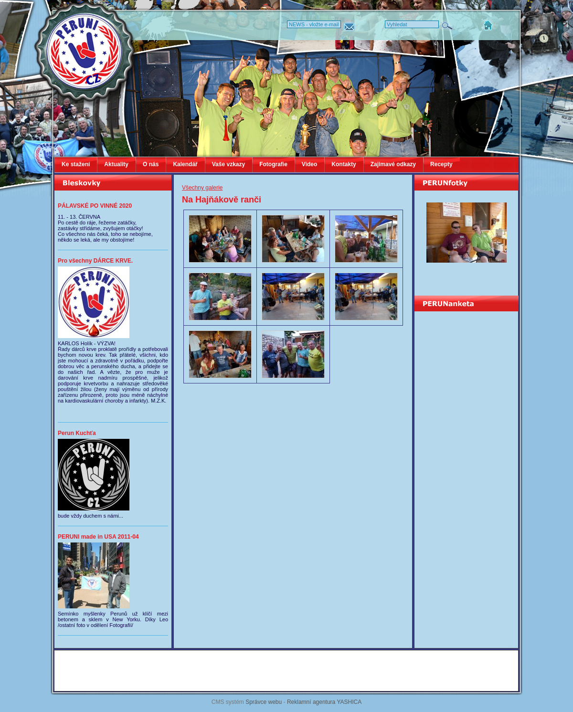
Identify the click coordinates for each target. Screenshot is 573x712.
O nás (151, 164)
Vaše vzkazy (228, 164)
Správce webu (263, 702)
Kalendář (185, 164)
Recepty (441, 164)
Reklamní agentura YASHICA (324, 702)
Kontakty (343, 164)
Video (309, 164)
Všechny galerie (202, 187)
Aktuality (116, 164)
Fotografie (273, 164)
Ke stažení (76, 164)
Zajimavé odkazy (393, 164)
